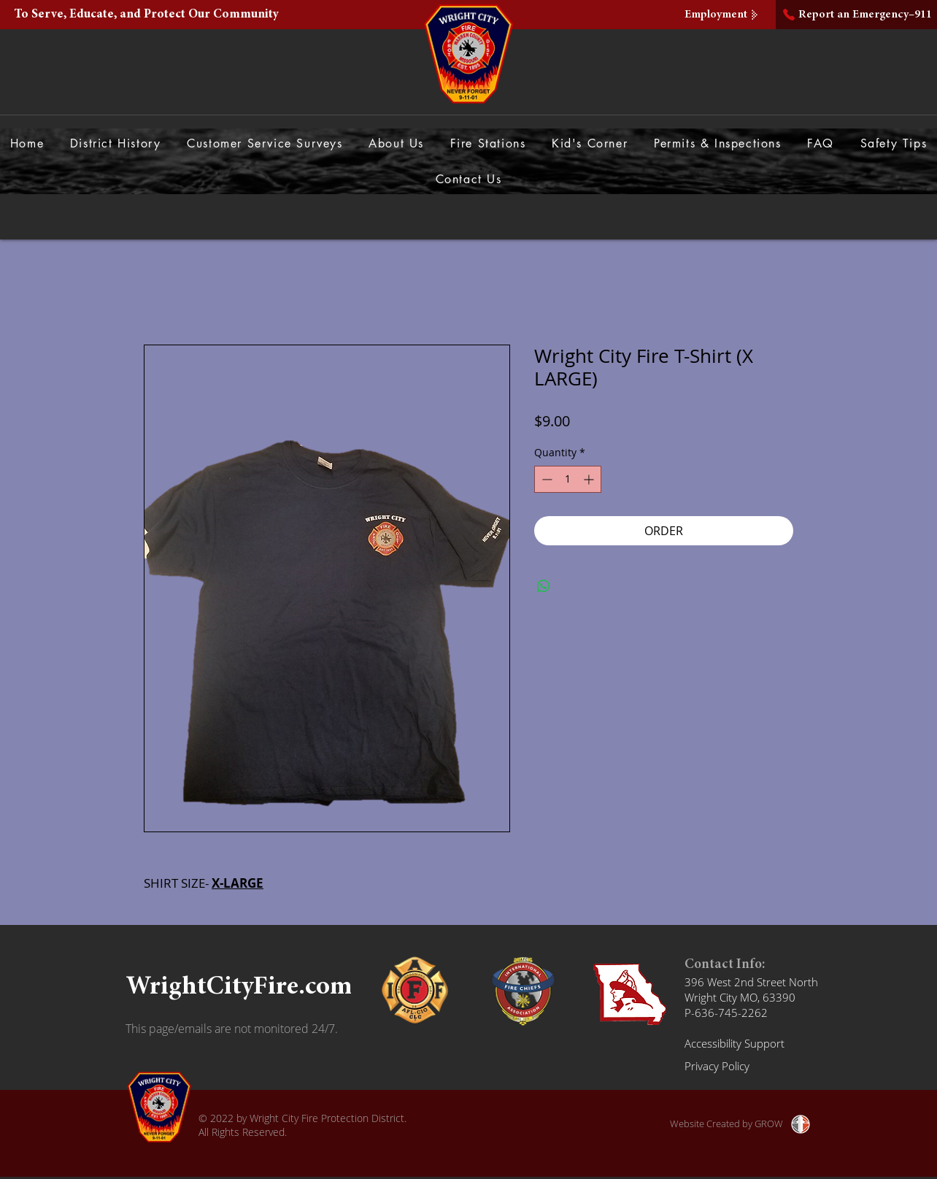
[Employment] (723, 14)
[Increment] (590, 479)
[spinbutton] (568, 479)
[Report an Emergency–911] (856, 14)
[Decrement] (545, 479)
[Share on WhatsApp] (543, 586)
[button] (395, 143)
